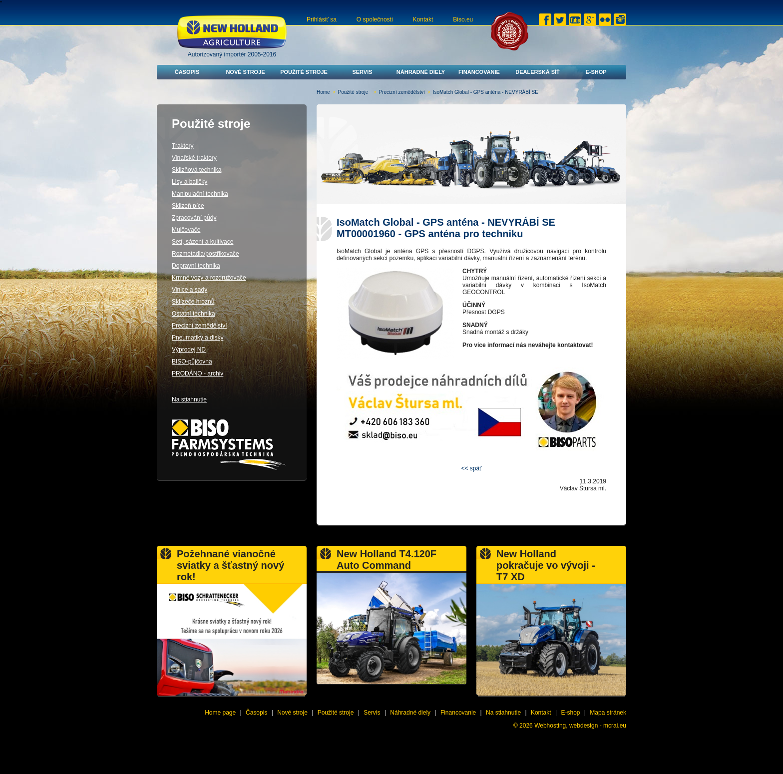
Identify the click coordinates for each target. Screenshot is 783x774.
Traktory (183, 145)
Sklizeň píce (188, 205)
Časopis (187, 72)
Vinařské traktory (194, 157)
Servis (362, 72)
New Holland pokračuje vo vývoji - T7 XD (545, 565)
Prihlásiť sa (322, 19)
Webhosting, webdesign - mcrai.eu (580, 725)
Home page (220, 712)
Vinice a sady (189, 289)
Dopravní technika (196, 265)
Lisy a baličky (189, 181)
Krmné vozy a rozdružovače (209, 277)
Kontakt (423, 19)
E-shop (595, 72)
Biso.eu (463, 19)
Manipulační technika (200, 193)
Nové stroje (245, 72)
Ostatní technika (193, 313)
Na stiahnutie (189, 399)
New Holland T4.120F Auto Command (386, 559)
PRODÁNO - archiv (197, 373)
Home (323, 92)
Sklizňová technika (196, 169)
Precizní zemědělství (402, 92)
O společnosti (375, 19)
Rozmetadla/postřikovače (205, 253)
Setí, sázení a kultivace (202, 241)
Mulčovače (186, 229)
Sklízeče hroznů (193, 301)
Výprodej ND (189, 349)
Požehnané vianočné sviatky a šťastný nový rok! (230, 565)
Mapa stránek (608, 712)
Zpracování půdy (194, 217)
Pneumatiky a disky (197, 337)
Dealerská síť (537, 72)
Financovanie (479, 72)
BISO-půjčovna (192, 361)
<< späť (471, 468)
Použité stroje (304, 72)
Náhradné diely (420, 72)
